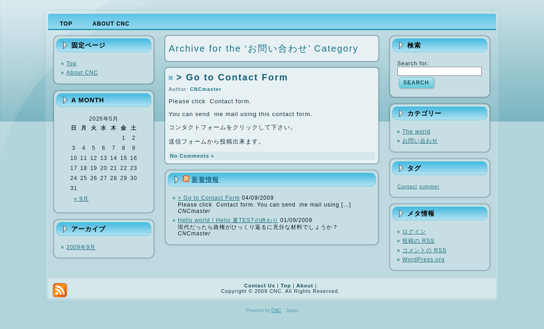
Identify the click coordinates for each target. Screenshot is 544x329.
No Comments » (192, 156)
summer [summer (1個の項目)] (429, 186)
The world (416, 131)
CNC (276, 310)
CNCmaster (206, 89)
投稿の (418, 241)
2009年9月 (81, 247)
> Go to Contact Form (232, 77)
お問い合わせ (420, 141)
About (304, 285)
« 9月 (81, 199)
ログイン (414, 231)
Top (71, 63)
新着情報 (205, 179)
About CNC (82, 72)
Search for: (413, 63)
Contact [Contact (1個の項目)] (407, 186)
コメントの (424, 250)
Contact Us (259, 285)
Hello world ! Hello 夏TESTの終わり (228, 220)
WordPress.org (423, 259)
